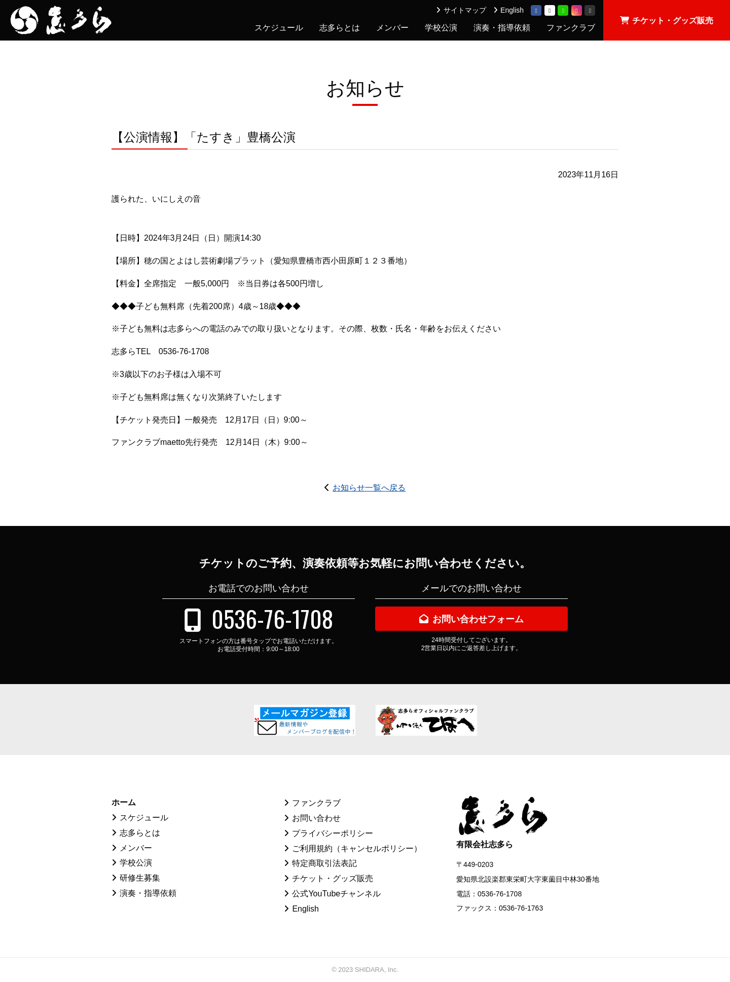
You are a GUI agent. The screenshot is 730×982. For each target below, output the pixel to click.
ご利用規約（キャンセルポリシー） (357, 848)
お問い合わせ (316, 818)
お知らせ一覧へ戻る (369, 487)
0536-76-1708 (272, 618)
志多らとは (339, 27)
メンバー (392, 27)
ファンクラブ (570, 27)
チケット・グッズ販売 (672, 20)
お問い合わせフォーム (478, 619)
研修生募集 (140, 878)
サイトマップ (465, 10)
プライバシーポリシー (332, 833)
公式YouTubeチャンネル (336, 893)
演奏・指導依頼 (501, 27)
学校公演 (441, 27)
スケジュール (278, 27)
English (512, 10)
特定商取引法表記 (324, 863)
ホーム (124, 802)
